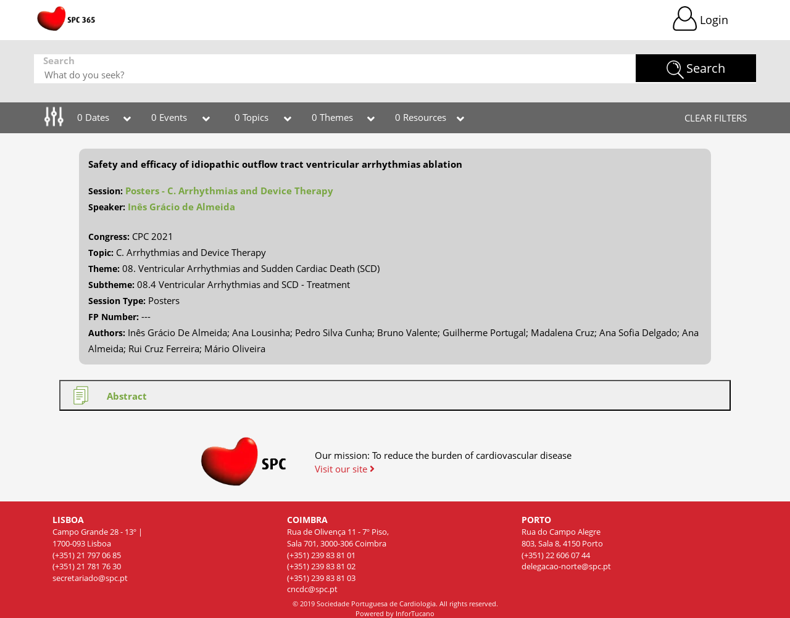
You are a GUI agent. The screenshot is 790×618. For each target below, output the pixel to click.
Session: (105, 191)
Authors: (106, 333)
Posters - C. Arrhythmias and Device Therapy (229, 190)
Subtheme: (111, 284)
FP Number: (113, 317)
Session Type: (117, 301)
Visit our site (345, 469)
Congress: (109, 236)
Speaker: (106, 207)
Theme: (104, 268)
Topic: (101, 252)
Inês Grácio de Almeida (181, 206)
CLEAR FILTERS (715, 118)
